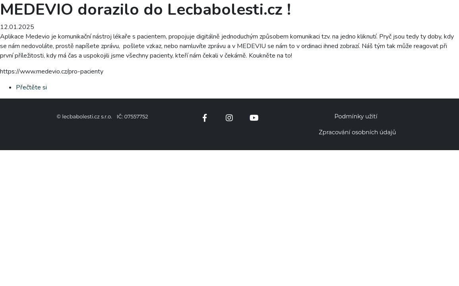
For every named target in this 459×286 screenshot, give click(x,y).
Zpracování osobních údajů (357, 132)
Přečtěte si (31, 87)
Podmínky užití (355, 116)
